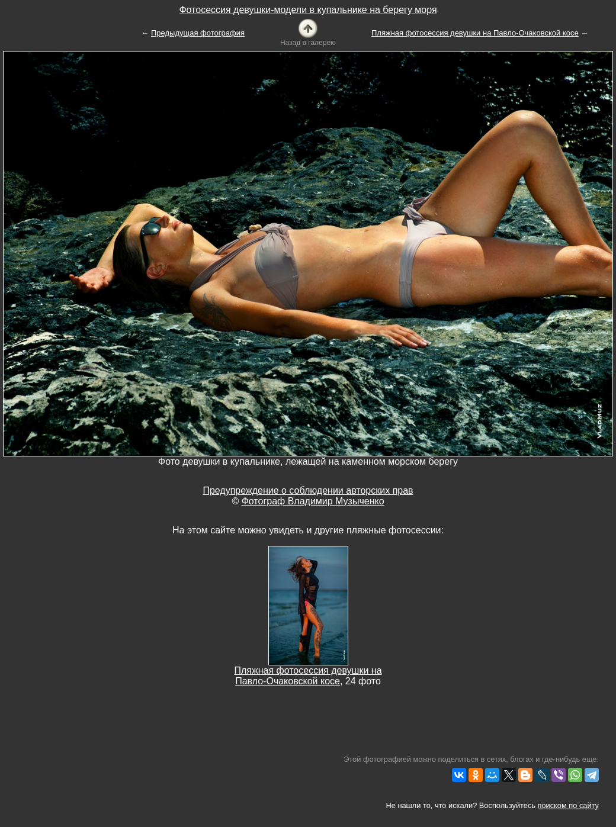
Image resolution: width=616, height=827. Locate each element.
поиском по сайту (568, 805)
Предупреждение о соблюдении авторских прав (308, 490)
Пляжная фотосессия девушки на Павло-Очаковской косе (475, 32)
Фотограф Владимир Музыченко (313, 501)
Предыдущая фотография (198, 32)
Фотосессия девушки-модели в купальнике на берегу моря (308, 10)
